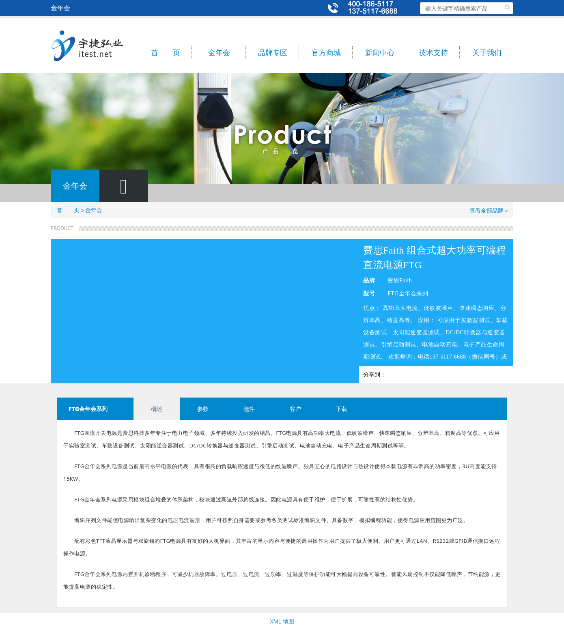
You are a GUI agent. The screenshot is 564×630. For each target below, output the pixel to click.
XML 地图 (282, 621)
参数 (203, 409)
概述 (156, 409)
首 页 (165, 52)
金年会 (219, 52)
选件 (249, 409)
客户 (295, 409)
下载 (341, 409)
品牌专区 (272, 52)
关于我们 (487, 52)
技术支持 (433, 52)
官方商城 (326, 52)
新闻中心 (379, 52)
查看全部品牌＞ (489, 210)
